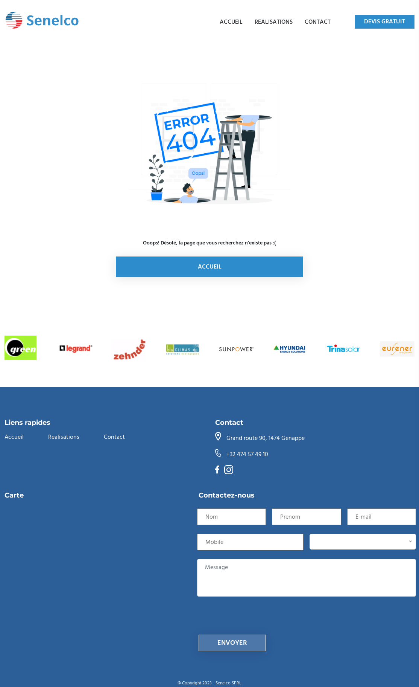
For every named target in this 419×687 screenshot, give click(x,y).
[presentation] (256, 620)
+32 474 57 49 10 (247, 454)
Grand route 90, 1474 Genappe (265, 438)
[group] (22, 349)
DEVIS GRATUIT (384, 21)
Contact (318, 22)
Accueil (231, 22)
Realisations (274, 22)
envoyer (232, 642)
